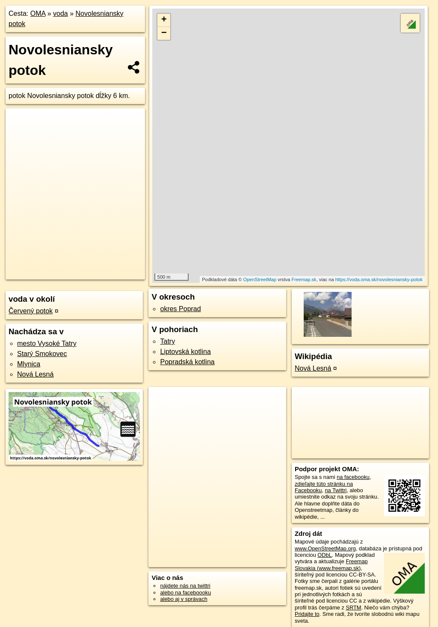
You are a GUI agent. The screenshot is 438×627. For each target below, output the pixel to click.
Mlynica (28, 364)
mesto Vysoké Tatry (47, 343)
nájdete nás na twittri (185, 585)
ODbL (324, 555)
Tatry (167, 341)
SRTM (353, 607)
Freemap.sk (304, 279)
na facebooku (353, 477)
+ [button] (164, 20)
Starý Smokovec (42, 353)
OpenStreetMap (259, 279)
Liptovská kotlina (185, 351)
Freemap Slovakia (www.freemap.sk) (331, 564)
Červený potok (31, 311)
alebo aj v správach (183, 599)
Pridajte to (307, 614)
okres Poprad (180, 308)
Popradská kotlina (187, 362)
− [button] (164, 33)
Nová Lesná (35, 374)
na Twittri (335, 490)
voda (60, 13)
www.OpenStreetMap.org (325, 548)
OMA (38, 13)
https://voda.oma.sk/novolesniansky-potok (379, 279)
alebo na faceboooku (185, 592)
